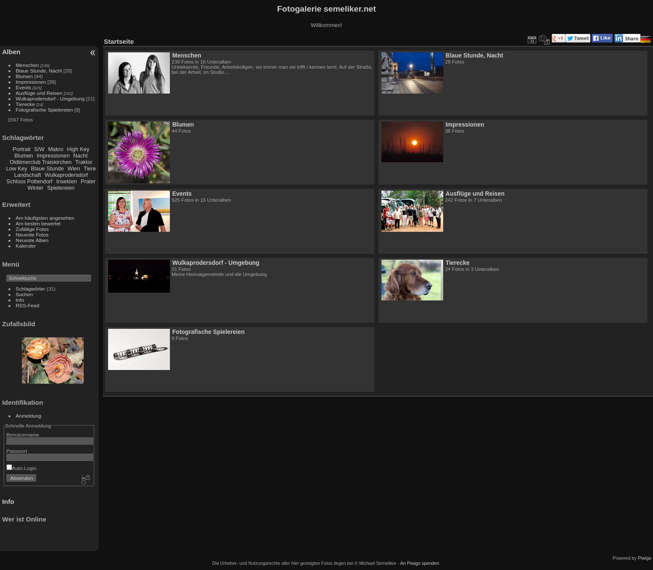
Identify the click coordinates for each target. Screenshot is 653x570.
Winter (35, 188)
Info (20, 300)
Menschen (27, 65)
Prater (88, 181)
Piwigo (644, 558)
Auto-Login (21, 468)
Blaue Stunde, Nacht (39, 70)
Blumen (24, 76)
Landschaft (27, 175)
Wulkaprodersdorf (66, 175)
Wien (73, 168)
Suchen (24, 294)
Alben (11, 51)
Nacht (80, 155)
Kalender (26, 246)
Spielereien (61, 188)
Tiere (90, 168)
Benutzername (22, 434)
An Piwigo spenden (419, 563)
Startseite (119, 41)
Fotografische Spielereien (44, 109)
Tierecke (25, 104)
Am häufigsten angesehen (45, 218)
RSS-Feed (27, 305)
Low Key (16, 168)
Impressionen (31, 82)
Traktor (83, 162)
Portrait (21, 149)
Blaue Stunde (47, 168)
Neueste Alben (32, 240)
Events (23, 87)
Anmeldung (29, 415)
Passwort (16, 451)
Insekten (66, 181)
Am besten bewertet (38, 223)
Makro (55, 149)
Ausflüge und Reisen (39, 93)
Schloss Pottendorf (29, 181)
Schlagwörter (30, 288)
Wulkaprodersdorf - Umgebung (50, 98)
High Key (78, 149)
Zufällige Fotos (32, 229)
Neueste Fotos (32, 234)
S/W (39, 149)
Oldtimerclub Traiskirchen (41, 162)
